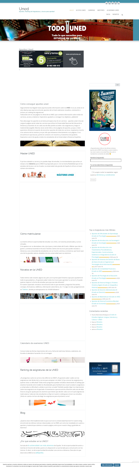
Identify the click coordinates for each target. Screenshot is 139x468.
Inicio (72, 10)
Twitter (25, 289)
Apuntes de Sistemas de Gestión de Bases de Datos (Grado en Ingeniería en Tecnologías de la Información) (106, 262)
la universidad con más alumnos (41, 445)
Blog (108, 14)
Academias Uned (113, 10)
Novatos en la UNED (31, 269)
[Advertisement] (46, 88)
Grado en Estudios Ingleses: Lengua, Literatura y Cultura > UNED (104, 317)
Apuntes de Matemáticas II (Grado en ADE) (106, 297)
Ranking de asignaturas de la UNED (39, 369)
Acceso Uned (81, 10)
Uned (24, 8)
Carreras (91, 10)
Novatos (99, 322)
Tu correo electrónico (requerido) (105, 166)
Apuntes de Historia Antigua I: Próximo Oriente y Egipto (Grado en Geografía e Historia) (105, 285)
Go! (118, 85)
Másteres (100, 10)
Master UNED (27, 153)
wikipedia (39, 453)
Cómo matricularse (30, 233)
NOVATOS (116, 14)
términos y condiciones (106, 175)
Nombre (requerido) (105, 159)
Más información (107, 465)
